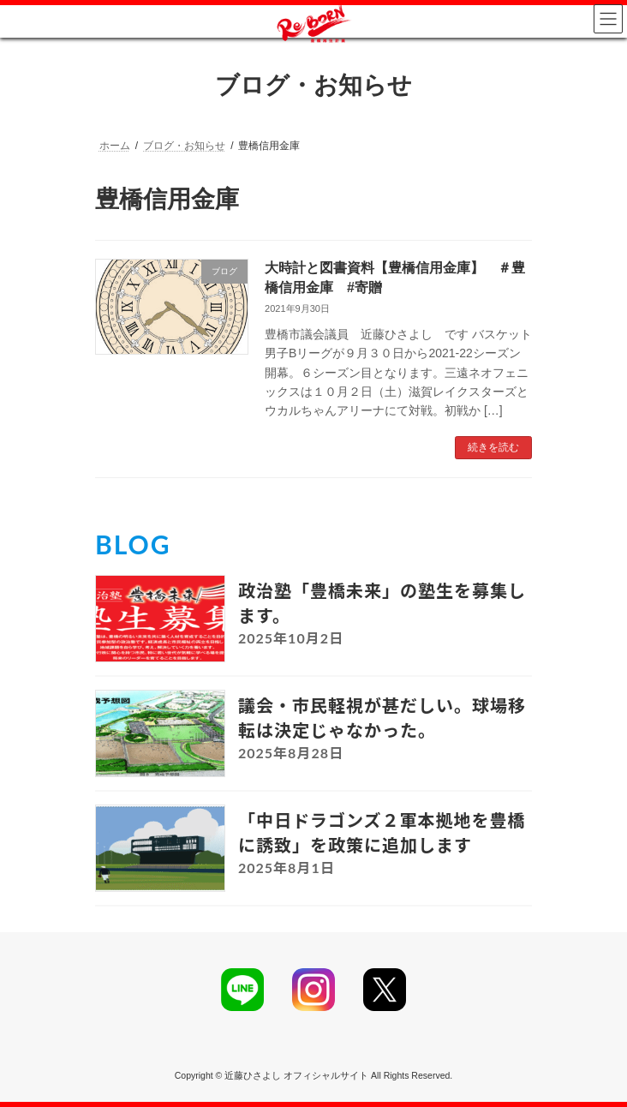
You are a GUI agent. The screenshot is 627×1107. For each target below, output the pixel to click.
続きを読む (493, 447)
